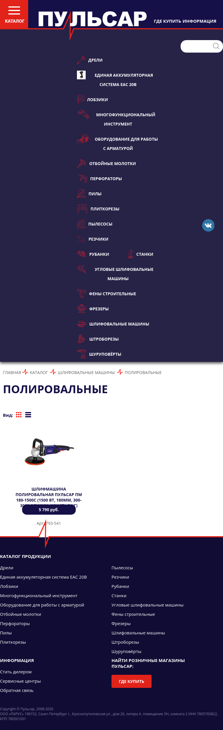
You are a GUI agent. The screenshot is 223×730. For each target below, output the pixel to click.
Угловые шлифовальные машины (115, 273)
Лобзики (92, 99)
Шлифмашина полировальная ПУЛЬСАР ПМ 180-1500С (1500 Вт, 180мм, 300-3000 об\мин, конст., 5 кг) (49, 497)
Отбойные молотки (106, 163)
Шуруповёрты (99, 354)
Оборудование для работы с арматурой (117, 143)
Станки (140, 254)
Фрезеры (93, 308)
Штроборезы (98, 338)
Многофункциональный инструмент (116, 118)
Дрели (89, 60)
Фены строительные (106, 293)
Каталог (39, 372)
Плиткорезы (98, 208)
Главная (12, 372)
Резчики (92, 239)
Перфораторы (99, 178)
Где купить (131, 681)
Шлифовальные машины (113, 323)
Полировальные (143, 372)
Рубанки (93, 254)
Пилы (89, 193)
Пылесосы (94, 223)
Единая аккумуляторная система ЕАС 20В (115, 79)
